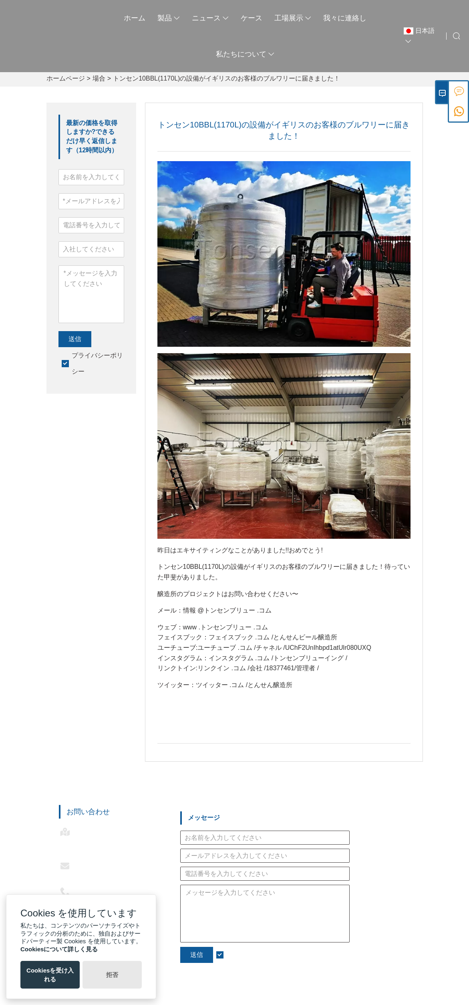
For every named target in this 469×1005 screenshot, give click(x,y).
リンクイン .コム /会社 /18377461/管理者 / (258, 668)
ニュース (210, 18)
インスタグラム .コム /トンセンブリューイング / (278, 658)
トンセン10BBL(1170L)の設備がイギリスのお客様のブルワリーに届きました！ (226, 78)
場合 (99, 78)
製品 (168, 18)
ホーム (134, 18)
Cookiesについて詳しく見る (59, 949)
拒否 (112, 974)
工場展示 (292, 18)
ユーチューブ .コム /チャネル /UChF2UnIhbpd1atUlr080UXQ (284, 647)
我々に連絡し (344, 18)
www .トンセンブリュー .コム (225, 627)
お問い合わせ (88, 812)
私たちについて (245, 54)
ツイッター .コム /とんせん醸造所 (244, 684)
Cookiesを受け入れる (50, 974)
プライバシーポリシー (258, 954)
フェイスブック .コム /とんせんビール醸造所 (273, 637)
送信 (74, 339)
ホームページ (65, 78)
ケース (251, 18)
